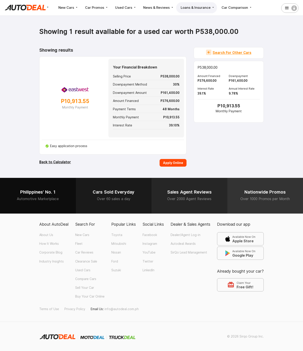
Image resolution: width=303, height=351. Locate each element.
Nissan (116, 252)
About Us (46, 235)
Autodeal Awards (183, 243)
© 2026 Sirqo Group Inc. (245, 336)
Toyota (116, 235)
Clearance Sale (86, 261)
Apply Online (173, 163)
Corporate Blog (50, 252)
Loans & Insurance (198, 7)
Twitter (148, 261)
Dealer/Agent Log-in (185, 235)
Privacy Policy (74, 309)
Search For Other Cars (232, 53)
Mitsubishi (118, 243)
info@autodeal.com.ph (122, 309)
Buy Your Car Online (90, 296)
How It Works (49, 243)
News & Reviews (158, 7)
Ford (114, 261)
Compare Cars (85, 279)
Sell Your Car (84, 287)
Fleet (79, 243)
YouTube (149, 252)
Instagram (150, 243)
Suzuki (116, 270)
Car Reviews (84, 252)
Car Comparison (237, 7)
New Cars (68, 7)
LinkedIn (148, 270)
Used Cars (125, 7)
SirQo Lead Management (189, 252)
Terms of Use (49, 309)
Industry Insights (51, 261)
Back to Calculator (55, 162)
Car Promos (96, 7)
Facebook (150, 235)
